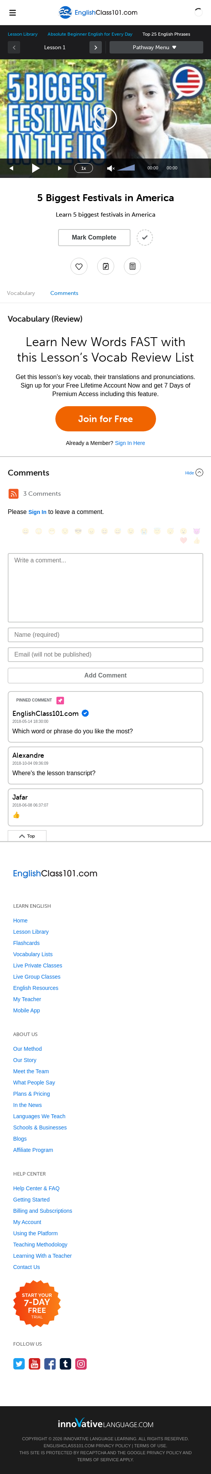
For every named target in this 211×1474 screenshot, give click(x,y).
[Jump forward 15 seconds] (60, 168)
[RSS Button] (13, 494)
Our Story (24, 1060)
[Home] (98, 18)
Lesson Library (23, 34)
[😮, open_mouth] (183, 531)
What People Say (34, 1082)
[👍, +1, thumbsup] (196, 540)
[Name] (105, 635)
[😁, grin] (51, 531)
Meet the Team (31, 1071)
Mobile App (26, 1010)
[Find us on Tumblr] (66, 1364)
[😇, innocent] (157, 531)
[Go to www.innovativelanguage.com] (105, 1422)
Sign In (37, 512)
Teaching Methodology (40, 1244)
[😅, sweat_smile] (117, 531)
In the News (27, 1105)
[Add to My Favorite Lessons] (78, 266)
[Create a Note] (105, 266)
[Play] (36, 168)
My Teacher (27, 999)
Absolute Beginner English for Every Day (90, 34)
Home (20, 920)
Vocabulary (21, 293)
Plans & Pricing (31, 1094)
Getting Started (31, 1199)
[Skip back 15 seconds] (11, 168)
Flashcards (26, 943)
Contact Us (26, 1267)
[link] (95, 47)
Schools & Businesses (40, 1127)
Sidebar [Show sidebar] (157, 47)
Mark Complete (94, 237)
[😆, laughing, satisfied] (104, 531)
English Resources (35, 988)
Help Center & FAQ (36, 1188)
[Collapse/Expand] (105, 472)
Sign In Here (130, 443)
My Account (27, 1222)
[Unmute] (111, 168)
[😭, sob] (144, 531)
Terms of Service (98, 1459)
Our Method (27, 1049)
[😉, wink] (130, 531)
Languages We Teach (39, 1116)
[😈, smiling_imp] (196, 531)
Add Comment (105, 675)
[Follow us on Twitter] (19, 1364)
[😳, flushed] (38, 531)
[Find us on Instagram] (81, 1364)
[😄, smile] (25, 531)
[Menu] (12, 12)
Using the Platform (35, 1233)
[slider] (127, 168)
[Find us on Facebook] (50, 1364)
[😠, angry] (91, 531)
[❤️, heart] (183, 540)
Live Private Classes (37, 965)
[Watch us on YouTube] (35, 1364)
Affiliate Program (33, 1150)
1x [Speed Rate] (83, 168)
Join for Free (105, 418)
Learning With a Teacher (42, 1256)
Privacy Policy (113, 1445)
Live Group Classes (36, 977)
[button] (198, 12)
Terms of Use (150, 1445)
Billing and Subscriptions (42, 1211)
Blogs (20, 1139)
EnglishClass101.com (69, 1445)
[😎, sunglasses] (78, 531)
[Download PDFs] (132, 266)
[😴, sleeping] (170, 531)
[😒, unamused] (65, 531)
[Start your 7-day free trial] (37, 1304)
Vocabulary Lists (33, 954)
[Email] (105, 654)
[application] (105, 118)
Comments (64, 293)
